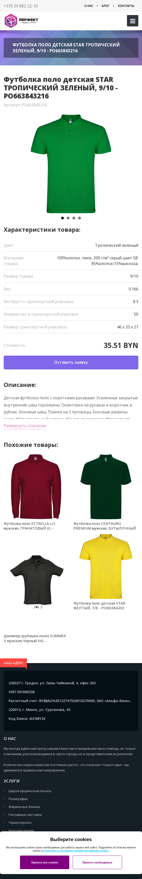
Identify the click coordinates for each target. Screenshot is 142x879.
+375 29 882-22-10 (21, 6)
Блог (105, 6)
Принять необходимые (97, 862)
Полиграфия (18, 799)
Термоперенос (20, 822)
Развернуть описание (25, 425)
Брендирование (21, 830)
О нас (88, 6)
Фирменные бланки (24, 806)
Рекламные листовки (25, 814)
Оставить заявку (71, 362)
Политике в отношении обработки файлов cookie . (76, 850)
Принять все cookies (44, 862)
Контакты (126, 6)
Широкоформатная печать (30, 791)
